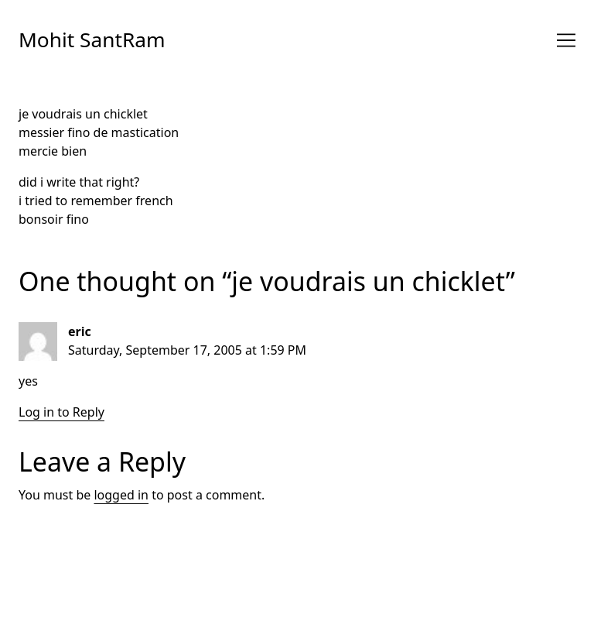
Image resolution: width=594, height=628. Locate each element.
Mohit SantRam (92, 39)
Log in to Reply (61, 411)
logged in (121, 494)
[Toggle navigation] (566, 40)
